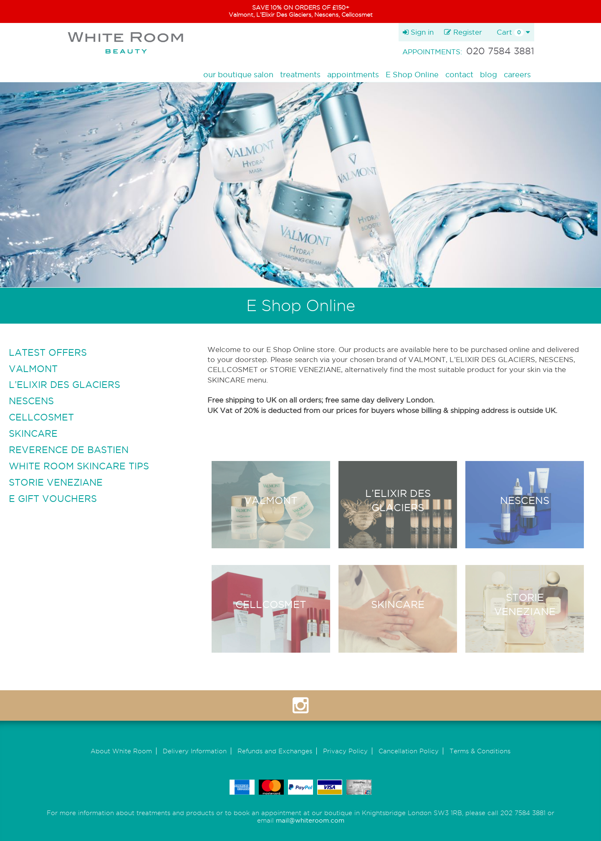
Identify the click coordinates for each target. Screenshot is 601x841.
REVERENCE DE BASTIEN (69, 450)
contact (459, 74)
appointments (353, 74)
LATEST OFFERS (48, 352)
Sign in (418, 32)
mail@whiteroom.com (310, 820)
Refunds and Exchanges (274, 751)
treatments (300, 74)
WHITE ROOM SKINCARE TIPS (79, 466)
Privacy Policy (345, 751)
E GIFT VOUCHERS (53, 498)
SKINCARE (33, 433)
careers (517, 74)
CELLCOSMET (41, 417)
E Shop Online (412, 74)
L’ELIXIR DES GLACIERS (64, 384)
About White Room (121, 751)
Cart (513, 32)
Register (463, 32)
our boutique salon (238, 74)
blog (488, 74)
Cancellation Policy (409, 751)
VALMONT (33, 369)
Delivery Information (195, 751)
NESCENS (31, 401)
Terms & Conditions (479, 751)
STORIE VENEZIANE (56, 482)
